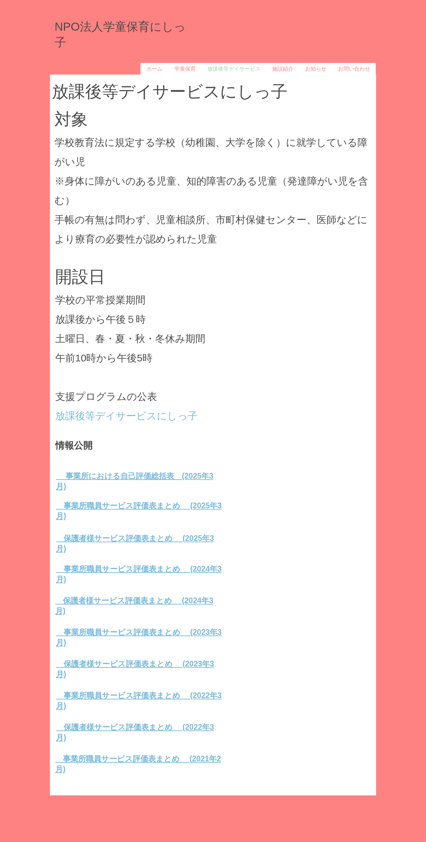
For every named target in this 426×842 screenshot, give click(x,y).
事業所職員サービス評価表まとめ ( (123, 758)
